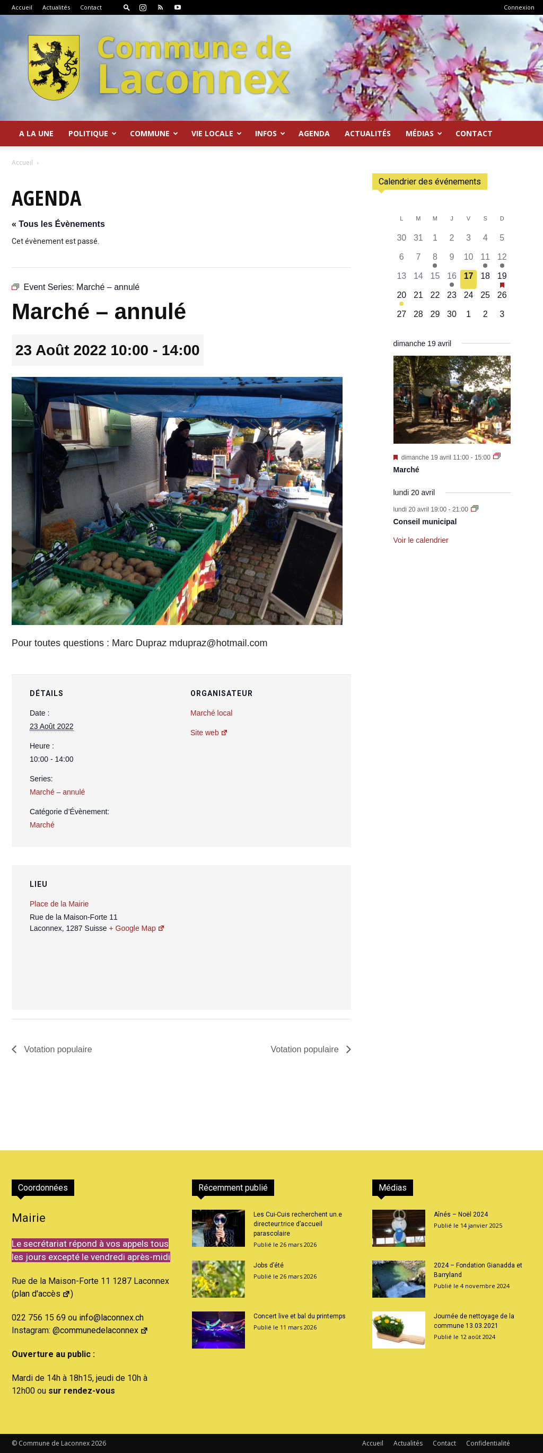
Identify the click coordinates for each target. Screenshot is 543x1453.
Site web (209, 732)
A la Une (36, 133)
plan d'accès (42, 1294)
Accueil (22, 7)
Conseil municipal (425, 521)
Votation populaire (57, 1049)
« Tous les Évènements (58, 223)
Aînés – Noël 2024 (461, 1214)
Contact (91, 7)
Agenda (314, 133)
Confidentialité (488, 1443)
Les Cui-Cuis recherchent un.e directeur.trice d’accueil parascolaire (297, 1224)
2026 (98, 1443)
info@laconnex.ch (111, 1318)
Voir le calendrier (421, 540)
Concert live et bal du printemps (299, 1316)
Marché (42, 825)
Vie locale (216, 133)
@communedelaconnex (100, 1330)
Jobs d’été (268, 1265)
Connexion (519, 7)
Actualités (56, 7)
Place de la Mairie (59, 904)
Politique (92, 133)
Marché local (211, 713)
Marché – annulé (57, 792)
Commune (154, 133)
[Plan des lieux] (286, 938)
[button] (127, 7)
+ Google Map (136, 928)
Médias (424, 133)
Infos (270, 133)
